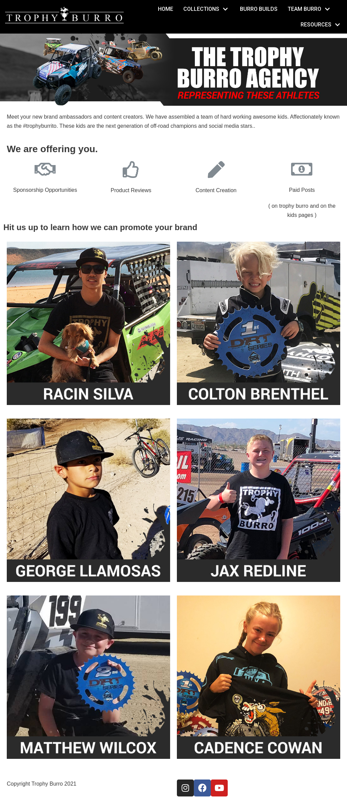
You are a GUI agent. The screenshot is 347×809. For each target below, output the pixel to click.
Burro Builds (259, 9)
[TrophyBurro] (64, 15)
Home (165, 9)
